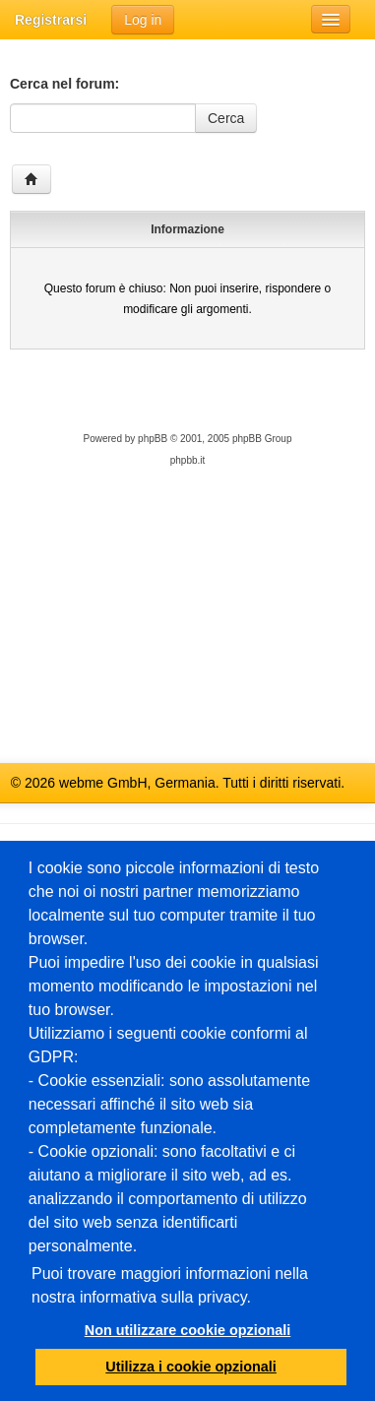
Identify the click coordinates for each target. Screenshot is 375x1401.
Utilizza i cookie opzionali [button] (191, 1366)
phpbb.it (188, 460)
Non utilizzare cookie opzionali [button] (188, 1330)
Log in (142, 20)
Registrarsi (51, 20)
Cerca (226, 118)
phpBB (152, 438)
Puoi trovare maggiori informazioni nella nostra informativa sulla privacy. (169, 1285)
